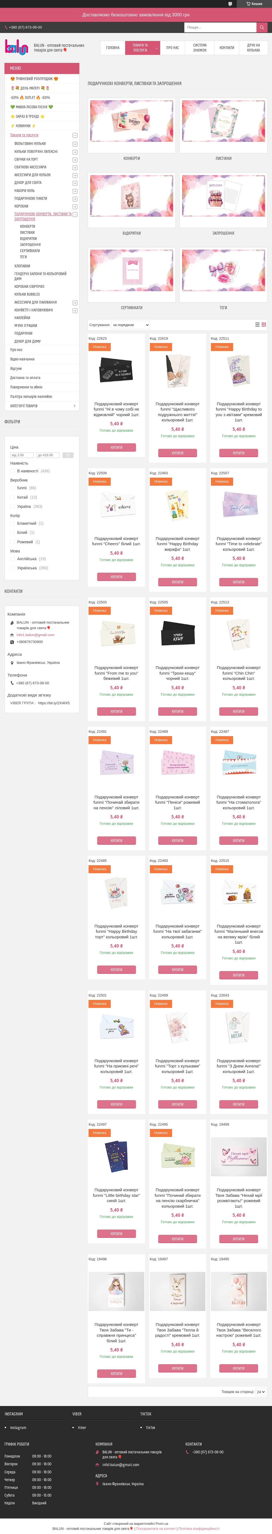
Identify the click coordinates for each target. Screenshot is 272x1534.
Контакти (227, 48)
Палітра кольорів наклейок (31, 397)
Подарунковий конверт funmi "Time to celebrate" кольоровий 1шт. (239, 544)
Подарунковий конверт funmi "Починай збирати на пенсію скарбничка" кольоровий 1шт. (178, 1197)
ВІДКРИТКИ (132, 233)
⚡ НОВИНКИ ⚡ (23, 126)
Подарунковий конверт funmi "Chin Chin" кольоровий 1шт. (239, 673)
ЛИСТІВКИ (223, 158)
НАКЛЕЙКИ (22, 318)
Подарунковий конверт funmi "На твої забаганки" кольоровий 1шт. (177, 931)
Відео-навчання (22, 359)
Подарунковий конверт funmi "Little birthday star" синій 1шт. (116, 1195)
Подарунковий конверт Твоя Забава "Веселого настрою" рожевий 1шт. (238, 1330)
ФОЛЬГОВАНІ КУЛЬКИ (30, 144)
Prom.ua (162, 1524)
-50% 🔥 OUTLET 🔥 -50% (30, 98)
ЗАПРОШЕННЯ (223, 233)
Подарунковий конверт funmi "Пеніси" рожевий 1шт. (177, 802)
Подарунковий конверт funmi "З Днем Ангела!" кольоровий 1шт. (239, 1066)
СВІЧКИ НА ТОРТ (26, 159)
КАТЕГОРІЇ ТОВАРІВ (23, 406)
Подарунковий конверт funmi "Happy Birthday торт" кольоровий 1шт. (116, 931)
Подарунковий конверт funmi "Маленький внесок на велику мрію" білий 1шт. (239, 934)
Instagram (18, 1428)
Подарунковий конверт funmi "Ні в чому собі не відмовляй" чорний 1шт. (116, 409)
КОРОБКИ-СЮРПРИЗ (29, 287)
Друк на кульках (253, 48)
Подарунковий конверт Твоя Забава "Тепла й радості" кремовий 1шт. (177, 1330)
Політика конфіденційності (199, 1529)
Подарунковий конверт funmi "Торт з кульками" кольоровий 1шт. (177, 1066)
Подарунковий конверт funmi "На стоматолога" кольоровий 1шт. (238, 802)
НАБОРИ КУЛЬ (24, 191)
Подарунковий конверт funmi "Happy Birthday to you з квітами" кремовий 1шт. (239, 411)
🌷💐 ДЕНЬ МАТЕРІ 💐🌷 (30, 88)
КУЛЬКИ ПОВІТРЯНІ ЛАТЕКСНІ (36, 152)
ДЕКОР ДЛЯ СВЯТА (27, 183)
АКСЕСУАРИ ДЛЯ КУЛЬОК (32, 175)
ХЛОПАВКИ (22, 266)
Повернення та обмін (26, 387)
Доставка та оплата (25, 378)
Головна (112, 48)
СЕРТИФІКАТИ (131, 308)
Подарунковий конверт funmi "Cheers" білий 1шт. (116, 541)
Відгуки (16, 369)
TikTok (150, 1428)
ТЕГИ (223, 308)
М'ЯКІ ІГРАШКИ (25, 326)
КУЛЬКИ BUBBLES (27, 294)
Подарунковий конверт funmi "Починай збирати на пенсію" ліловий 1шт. (117, 802)
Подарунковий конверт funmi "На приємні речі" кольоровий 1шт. (116, 1066)
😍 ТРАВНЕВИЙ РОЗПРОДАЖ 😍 (34, 79)
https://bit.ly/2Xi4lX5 (54, 703)
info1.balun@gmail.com (35, 635)
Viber (82, 1428)
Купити (116, 447)
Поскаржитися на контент (156, 1529)
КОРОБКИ (21, 206)
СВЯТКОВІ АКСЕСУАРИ (30, 167)
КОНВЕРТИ (132, 158)
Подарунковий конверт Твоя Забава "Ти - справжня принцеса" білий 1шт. (116, 1332)
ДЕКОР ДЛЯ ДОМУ (27, 341)
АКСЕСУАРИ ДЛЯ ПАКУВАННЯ (35, 302)
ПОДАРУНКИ (23, 333)
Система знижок (199, 48)
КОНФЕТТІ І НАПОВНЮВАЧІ (33, 310)
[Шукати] (262, 27)
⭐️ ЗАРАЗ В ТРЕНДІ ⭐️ (27, 116)
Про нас (172, 48)
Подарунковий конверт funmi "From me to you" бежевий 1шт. (116, 673)
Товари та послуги (140, 48)
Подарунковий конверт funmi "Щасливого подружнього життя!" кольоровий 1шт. (178, 411)
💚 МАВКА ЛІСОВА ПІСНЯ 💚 (31, 107)
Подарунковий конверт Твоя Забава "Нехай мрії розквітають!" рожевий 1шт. (238, 1197)
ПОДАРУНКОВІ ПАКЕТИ (30, 198)
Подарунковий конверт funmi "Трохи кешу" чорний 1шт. (178, 673)
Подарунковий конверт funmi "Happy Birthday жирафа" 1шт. (178, 544)
